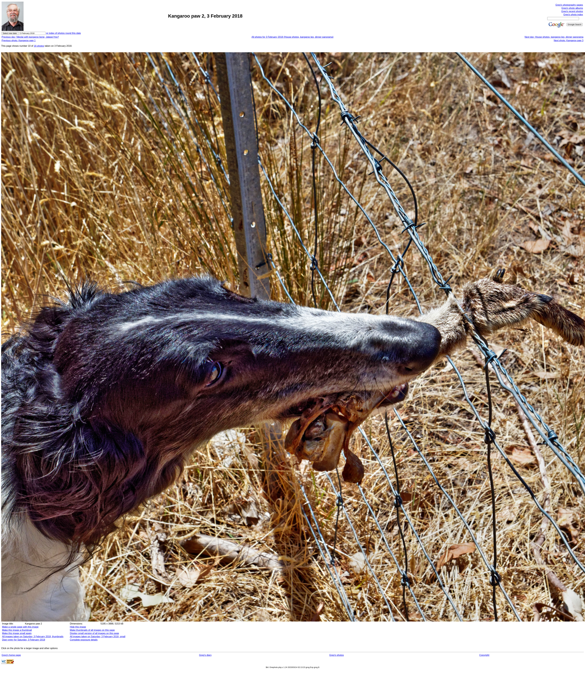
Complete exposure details (84, 640)
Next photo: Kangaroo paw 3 (568, 40)
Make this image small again (17, 633)
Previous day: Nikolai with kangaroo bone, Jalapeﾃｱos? (30, 37)
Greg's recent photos (572, 11)
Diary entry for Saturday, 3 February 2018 (23, 640)
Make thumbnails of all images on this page (92, 630)
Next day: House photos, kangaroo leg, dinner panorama (554, 37)
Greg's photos (336, 655)
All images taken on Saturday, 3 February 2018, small (97, 636)
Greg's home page (11, 655)
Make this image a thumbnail (17, 630)
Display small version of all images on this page (94, 633)
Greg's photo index (573, 14)
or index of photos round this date (63, 33)
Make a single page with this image (20, 627)
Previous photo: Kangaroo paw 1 (19, 40)
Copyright (484, 655)
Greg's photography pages (569, 5)
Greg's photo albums (572, 8)
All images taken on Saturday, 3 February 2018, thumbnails (32, 636)
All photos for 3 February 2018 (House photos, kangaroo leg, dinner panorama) (292, 37)
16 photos (39, 46)
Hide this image (78, 627)
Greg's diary (205, 655)
